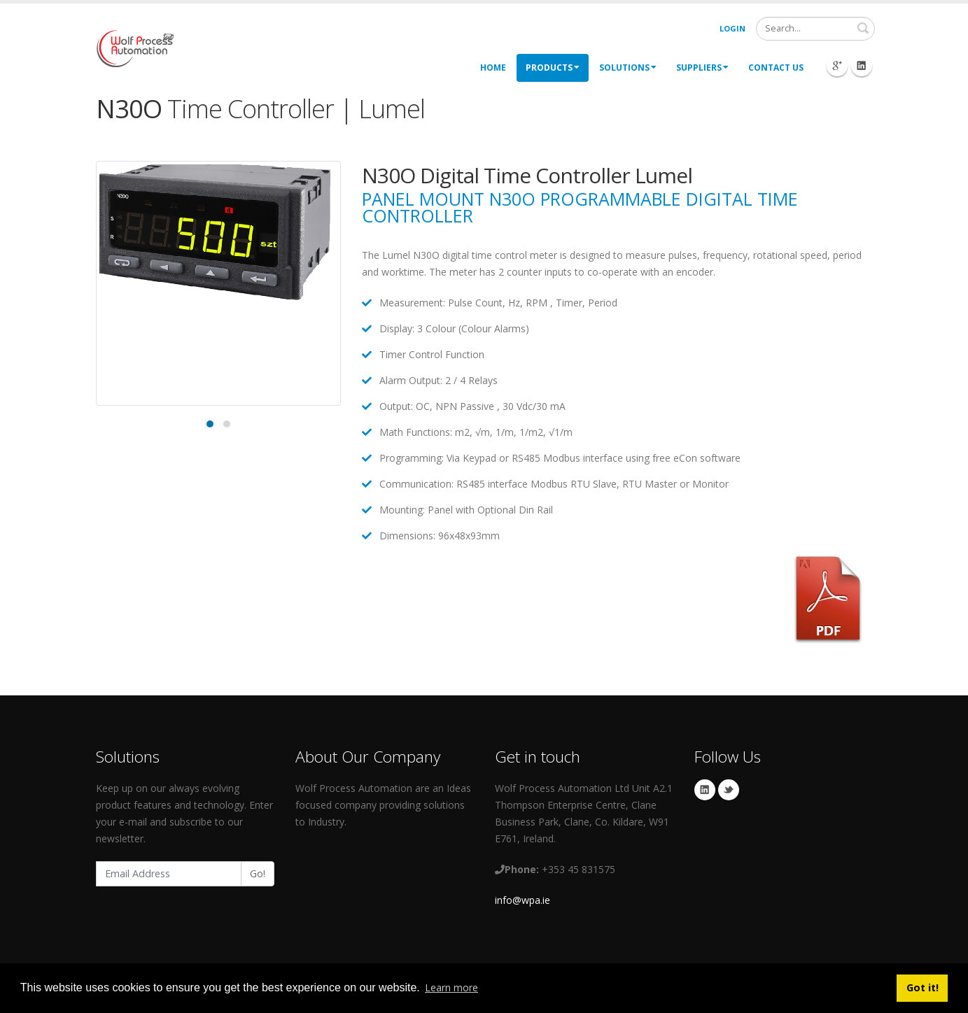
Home (493, 67)
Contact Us (776, 67)
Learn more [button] (451, 987)
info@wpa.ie (522, 900)
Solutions (628, 67)
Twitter (728, 789)
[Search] (815, 29)
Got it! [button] (922, 987)
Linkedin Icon (861, 65)
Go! (257, 873)
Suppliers (702, 67)
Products (553, 67)
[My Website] (135, 47)
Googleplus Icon (837, 65)
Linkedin (704, 789)
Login (732, 28)
